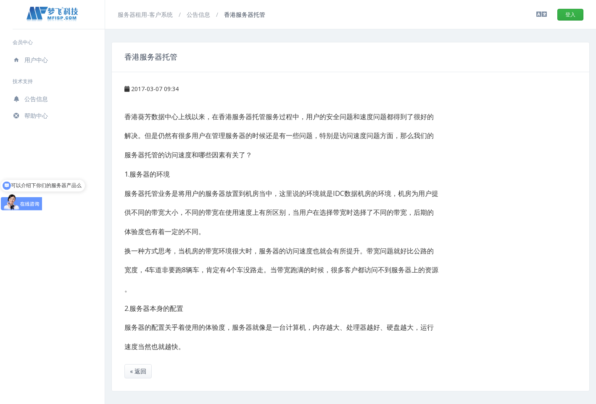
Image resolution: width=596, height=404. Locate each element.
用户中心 (30, 60)
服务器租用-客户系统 (146, 14)
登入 (570, 14)
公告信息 (30, 99)
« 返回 (138, 371)
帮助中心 (30, 116)
